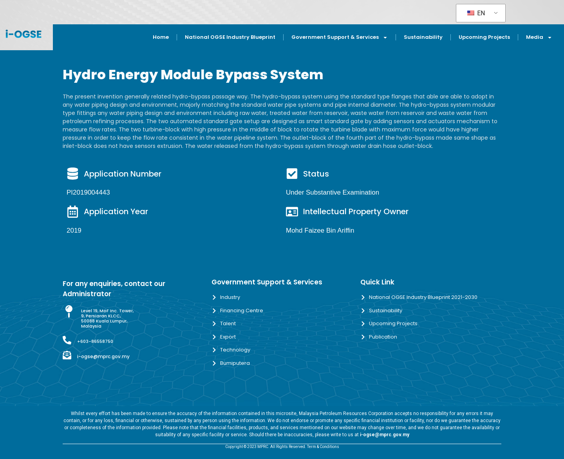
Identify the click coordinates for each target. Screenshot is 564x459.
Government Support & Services (339, 37)
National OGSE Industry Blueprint (230, 37)
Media (539, 37)
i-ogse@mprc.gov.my (103, 356)
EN (476, 13)
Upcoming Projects (484, 37)
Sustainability (423, 37)
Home (161, 37)
